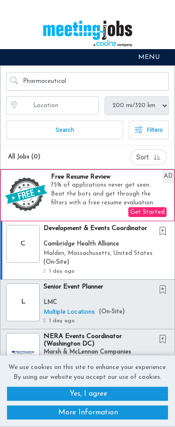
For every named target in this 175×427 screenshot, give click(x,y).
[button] (87, 57)
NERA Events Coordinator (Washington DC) (82, 340)
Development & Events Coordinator (95, 228)
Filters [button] (149, 130)
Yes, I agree (88, 393)
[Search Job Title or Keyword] (94, 81)
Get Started (147, 212)
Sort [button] (148, 157)
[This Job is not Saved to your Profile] (165, 232)
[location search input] (59, 105)
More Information (88, 412)
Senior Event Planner (73, 286)
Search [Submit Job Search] (65, 130)
